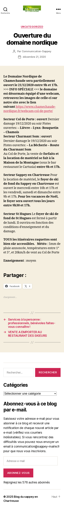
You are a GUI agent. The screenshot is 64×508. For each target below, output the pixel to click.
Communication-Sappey (36, 51)
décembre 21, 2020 (34, 56)
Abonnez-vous (18, 472)
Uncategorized (32, 26)
